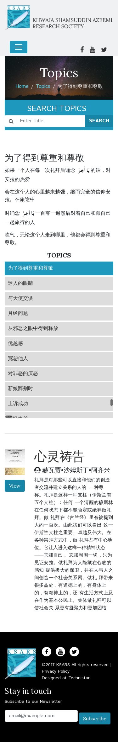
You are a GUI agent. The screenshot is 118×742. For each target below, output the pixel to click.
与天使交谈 (20, 298)
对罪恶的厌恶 (23, 373)
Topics (43, 86)
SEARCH (99, 121)
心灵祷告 (59, 456)
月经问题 (18, 313)
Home (22, 86)
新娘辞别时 (20, 388)
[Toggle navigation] (18, 47)
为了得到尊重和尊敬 (30, 268)
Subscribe (94, 718)
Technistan (79, 678)
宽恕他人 (18, 358)
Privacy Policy (56, 671)
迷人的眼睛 (20, 283)
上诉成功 (18, 403)
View (14, 486)
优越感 (15, 343)
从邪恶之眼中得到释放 (33, 328)
